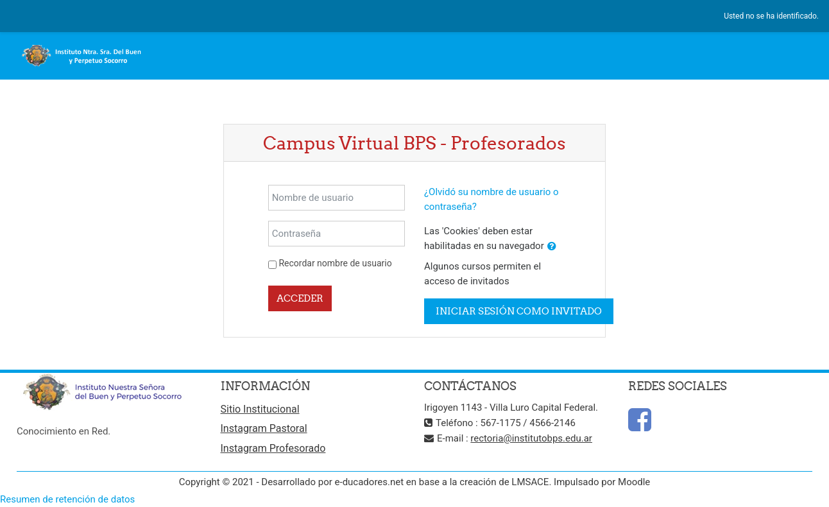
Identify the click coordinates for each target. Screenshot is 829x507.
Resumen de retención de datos (67, 499)
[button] (552, 247)
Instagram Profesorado (273, 448)
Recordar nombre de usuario (334, 263)
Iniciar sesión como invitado (519, 311)
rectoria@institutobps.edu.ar (531, 438)
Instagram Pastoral (264, 428)
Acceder (300, 298)
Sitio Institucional (260, 409)
